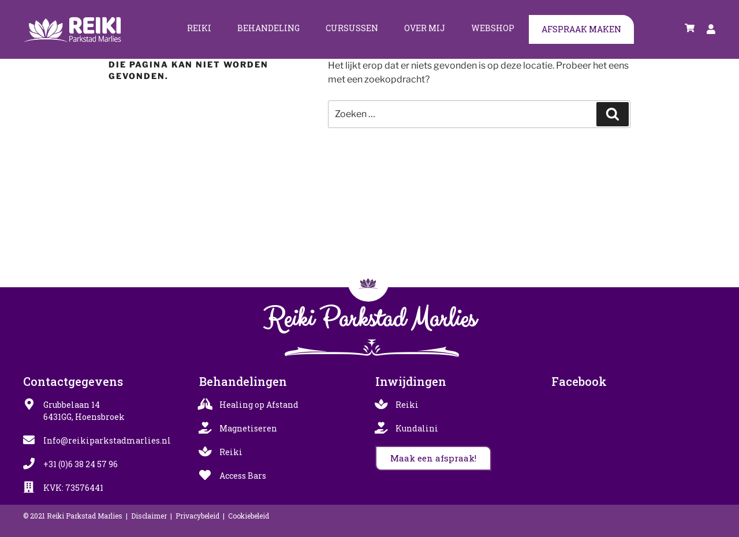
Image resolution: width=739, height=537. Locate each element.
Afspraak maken (581, 29)
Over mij (424, 27)
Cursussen (352, 27)
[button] (433, 458)
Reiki (199, 27)
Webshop (492, 27)
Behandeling (268, 27)
